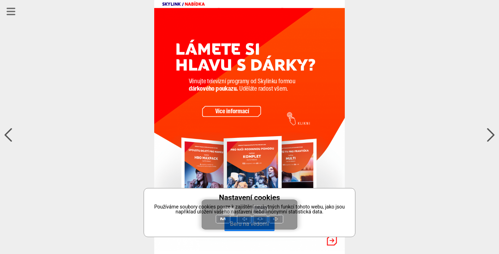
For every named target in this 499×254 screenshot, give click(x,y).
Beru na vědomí (249, 223)
